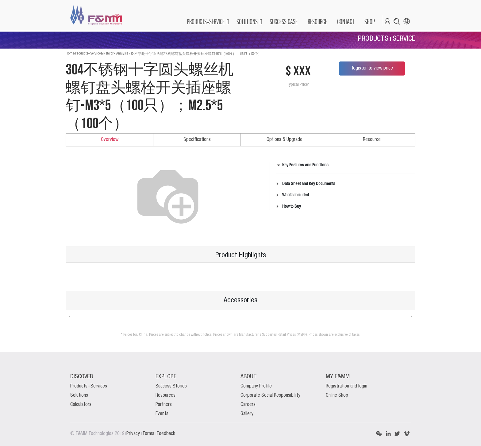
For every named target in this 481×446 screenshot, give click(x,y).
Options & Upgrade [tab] (284, 140)
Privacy (133, 434)
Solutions (79, 395)
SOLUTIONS (247, 21)
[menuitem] (283, 22)
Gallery (246, 414)
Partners (164, 405)
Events (162, 414)
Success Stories (171, 386)
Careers (248, 405)
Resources (165, 395)
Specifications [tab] (197, 140)
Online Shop (337, 395)
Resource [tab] (372, 140)
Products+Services (88, 53)
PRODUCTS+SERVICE (206, 21)
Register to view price (372, 68)
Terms (149, 434)
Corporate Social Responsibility (270, 395)
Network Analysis (115, 53)
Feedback (166, 434)
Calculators (80, 405)
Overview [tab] (109, 140)
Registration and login (346, 386)
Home (70, 53)
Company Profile (256, 386)
